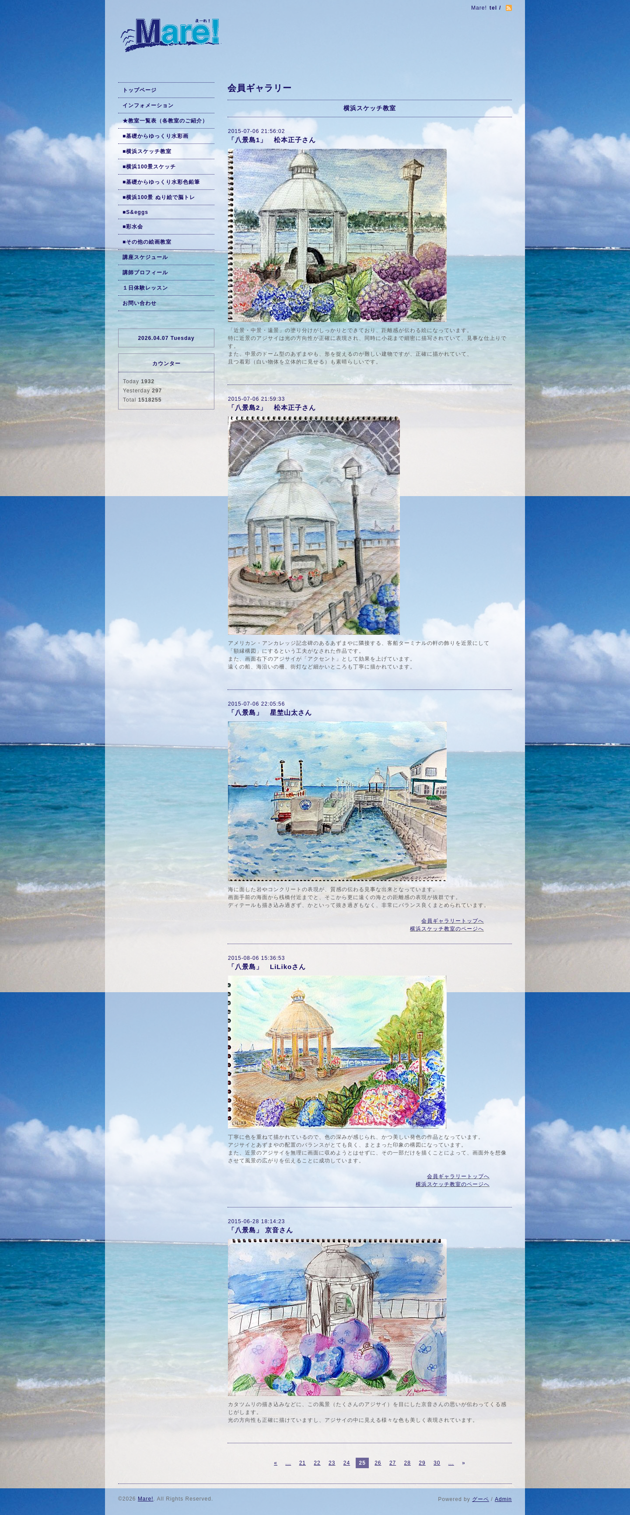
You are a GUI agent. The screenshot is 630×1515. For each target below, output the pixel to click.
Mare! (146, 1499)
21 (302, 1463)
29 (422, 1463)
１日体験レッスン (145, 288)
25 (362, 1463)
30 (437, 1463)
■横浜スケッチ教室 (147, 151)
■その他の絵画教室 (147, 242)
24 (346, 1463)
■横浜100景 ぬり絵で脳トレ (158, 197)
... (288, 1463)
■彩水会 (132, 227)
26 (377, 1463)
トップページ (139, 90)
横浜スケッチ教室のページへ (447, 929)
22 (317, 1463)
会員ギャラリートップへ (452, 921)
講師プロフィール (145, 272)
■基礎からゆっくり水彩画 (155, 136)
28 (407, 1463)
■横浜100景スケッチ (149, 167)
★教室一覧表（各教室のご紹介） (165, 121)
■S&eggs (135, 212)
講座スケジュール (145, 257)
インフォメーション (148, 105)
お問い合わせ (139, 303)
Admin (503, 1499)
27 (392, 1463)
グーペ (480, 1499)
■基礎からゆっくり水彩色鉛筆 (161, 182)
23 (332, 1463)
